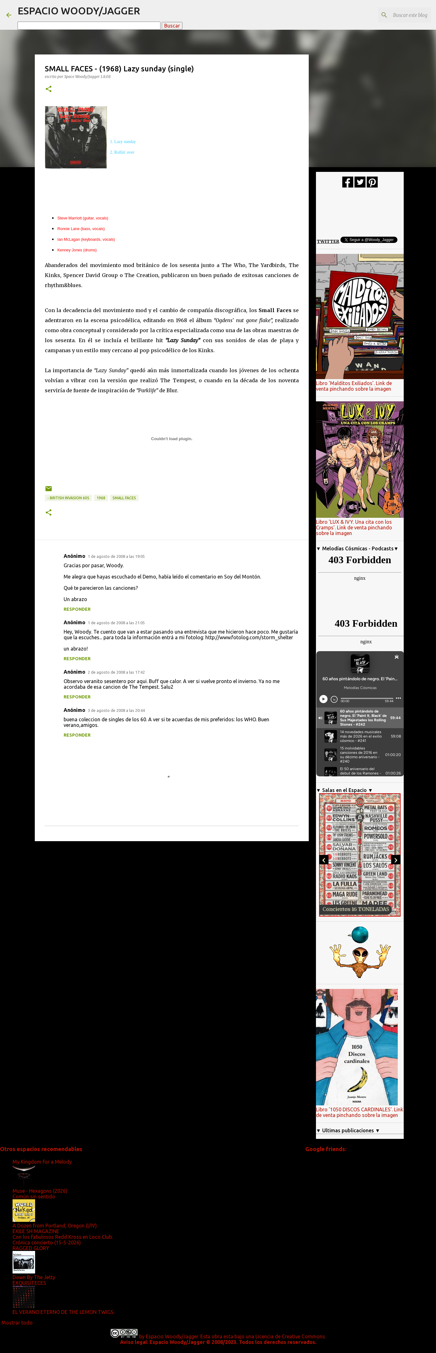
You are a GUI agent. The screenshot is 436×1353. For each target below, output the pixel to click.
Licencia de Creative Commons (290, 1336)
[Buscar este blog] (398, 15)
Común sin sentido (34, 1196)
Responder (77, 609)
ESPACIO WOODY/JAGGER (79, 10)
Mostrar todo (17, 1322)
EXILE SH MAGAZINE (36, 1231)
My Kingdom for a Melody (42, 1162)
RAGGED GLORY (31, 1248)
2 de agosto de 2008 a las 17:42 (116, 672)
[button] (48, 89)
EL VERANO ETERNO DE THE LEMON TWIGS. (63, 1312)
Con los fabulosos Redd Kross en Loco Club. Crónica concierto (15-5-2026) (63, 1239)
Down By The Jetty (34, 1277)
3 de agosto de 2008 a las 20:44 (116, 710)
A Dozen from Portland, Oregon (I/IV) (55, 1225)
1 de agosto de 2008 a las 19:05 (116, 556)
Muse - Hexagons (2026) (40, 1191)
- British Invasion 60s (68, 498)
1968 (101, 498)
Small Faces (124, 498)
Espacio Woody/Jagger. (172, 1336)
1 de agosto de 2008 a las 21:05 (116, 622)
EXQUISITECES (29, 1283)
